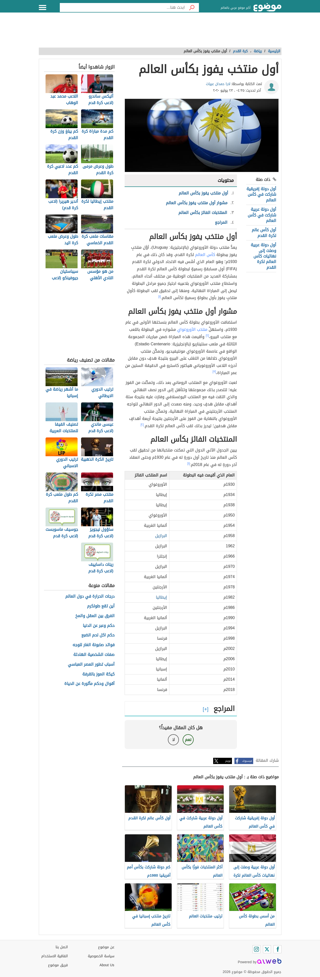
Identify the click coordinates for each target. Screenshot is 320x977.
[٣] (214, 371)
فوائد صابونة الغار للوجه (94, 645)
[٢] (207, 335)
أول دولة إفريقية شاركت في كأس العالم (261, 194)
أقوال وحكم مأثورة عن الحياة (89, 683)
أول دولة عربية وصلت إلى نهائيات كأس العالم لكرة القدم (263, 256)
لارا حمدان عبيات (218, 84)
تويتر (228, 761)
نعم (188, 740)
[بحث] (192, 7)
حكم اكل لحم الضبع (98, 635)
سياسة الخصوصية (101, 956)
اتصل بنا (62, 947)
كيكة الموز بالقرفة (98, 674)
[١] (159, 296)
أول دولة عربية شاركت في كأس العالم (262, 214)
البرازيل (161, 536)
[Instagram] (256, 949)
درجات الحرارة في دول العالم (90, 596)
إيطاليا (161, 597)
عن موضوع (106, 947)
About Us (107, 965)
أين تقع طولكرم (101, 606)
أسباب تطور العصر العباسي (91, 664)
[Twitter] (267, 949)
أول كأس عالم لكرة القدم (264, 232)
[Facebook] (277, 949)
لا (173, 740)
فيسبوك (247, 761)
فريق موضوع (58, 965)
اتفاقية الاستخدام (54, 956)
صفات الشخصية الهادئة (94, 654)
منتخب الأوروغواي (192, 329)
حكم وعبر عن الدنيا (99, 625)
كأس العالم (205, 255)
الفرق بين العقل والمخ (95, 616)
